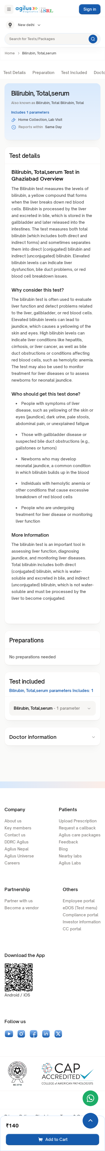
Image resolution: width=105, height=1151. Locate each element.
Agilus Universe (19, 856)
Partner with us (18, 900)
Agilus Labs (70, 863)
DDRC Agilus (16, 841)
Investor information (82, 921)
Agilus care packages (80, 834)
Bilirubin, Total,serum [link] (39, 53)
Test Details (14, 72)
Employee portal (79, 900)
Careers (12, 863)
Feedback (68, 841)
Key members (17, 827)
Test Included (74, 72)
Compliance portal (80, 914)
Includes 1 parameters (30, 112)
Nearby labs (70, 856)
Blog (63, 848)
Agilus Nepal (16, 848)
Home (10, 53)
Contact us (14, 834)
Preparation (43, 72)
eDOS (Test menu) (80, 907)
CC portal (72, 928)
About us (13, 820)
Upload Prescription (78, 820)
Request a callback (77, 827)
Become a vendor (21, 907)
